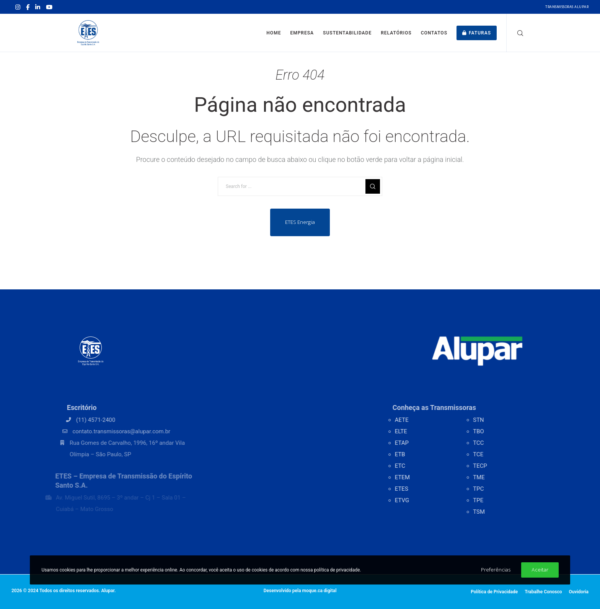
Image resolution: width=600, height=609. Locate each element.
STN (496, 419)
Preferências (496, 570)
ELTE (416, 431)
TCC (496, 442)
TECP (498, 465)
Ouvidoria (579, 591)
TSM (497, 511)
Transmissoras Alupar (567, 7)
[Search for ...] (300, 186)
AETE (417, 419)
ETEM (417, 477)
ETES (417, 488)
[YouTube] (49, 7)
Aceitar (540, 570)
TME (497, 477)
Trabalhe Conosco (543, 591)
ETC (415, 465)
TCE (496, 454)
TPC (496, 488)
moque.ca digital (319, 590)
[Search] (515, 33)
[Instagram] (17, 7)
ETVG (417, 500)
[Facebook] (27, 7)
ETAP (417, 442)
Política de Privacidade (494, 591)
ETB (415, 454)
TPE (496, 500)
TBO (496, 431)
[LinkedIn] (37, 7)
